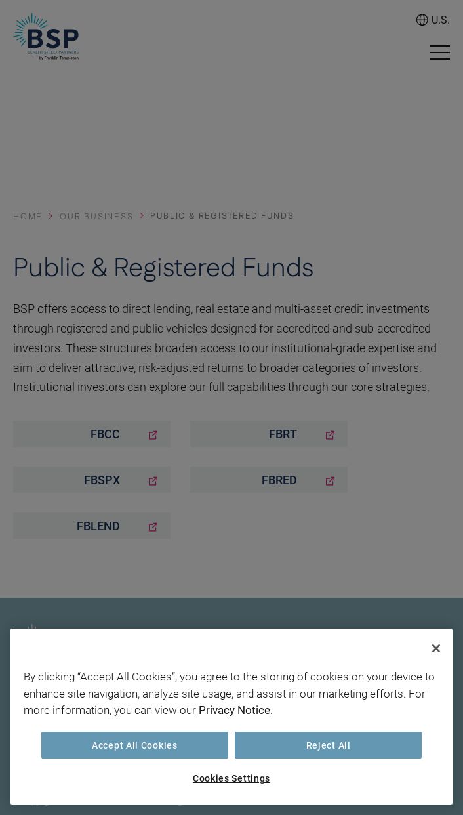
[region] (231, 717)
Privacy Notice (234, 709)
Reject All (328, 745)
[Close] (436, 648)
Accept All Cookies (135, 745)
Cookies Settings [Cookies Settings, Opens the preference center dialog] (231, 778)
